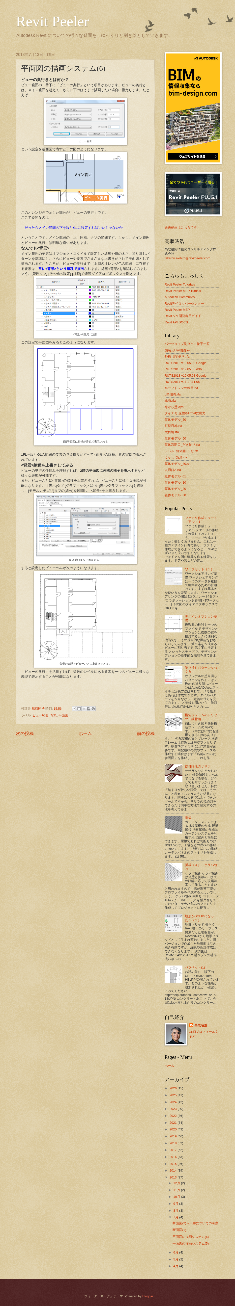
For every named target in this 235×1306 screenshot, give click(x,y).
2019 (173, 1136)
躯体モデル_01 (175, 476)
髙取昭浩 (200, 1025)
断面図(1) (179, 1230)
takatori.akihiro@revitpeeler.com (187, 258)
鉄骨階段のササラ (198, 766)
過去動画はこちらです (181, 227)
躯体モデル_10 (175, 482)
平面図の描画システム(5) (191, 1243)
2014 (173, 1170)
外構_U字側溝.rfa (177, 356)
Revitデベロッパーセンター (184, 303)
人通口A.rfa (173, 470)
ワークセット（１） (199, 569)
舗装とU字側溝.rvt (178, 350)
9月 (176, 1203)
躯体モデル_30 (175, 495)
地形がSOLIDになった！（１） (199, 918)
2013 (173, 1177)
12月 (177, 1183)
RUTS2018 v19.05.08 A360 (184, 369)
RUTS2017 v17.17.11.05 (182, 382)
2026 (173, 1088)
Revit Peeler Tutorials (180, 284)
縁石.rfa (170, 400)
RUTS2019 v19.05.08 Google (185, 363)
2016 (173, 1157)
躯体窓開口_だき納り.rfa (182, 444)
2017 (173, 1150)
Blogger (147, 1296)
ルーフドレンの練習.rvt (181, 388)
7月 (176, 1217)
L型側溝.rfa (173, 394)
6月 (176, 1252)
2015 (173, 1164)
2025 (173, 1095)
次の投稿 (25, 733)
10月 (177, 1197)
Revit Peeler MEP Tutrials (183, 291)
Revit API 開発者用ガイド (183, 316)
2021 (173, 1122)
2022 (173, 1116)
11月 (177, 1190)
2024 (173, 1102)
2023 (173, 1109)
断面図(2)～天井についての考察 (195, 1223)
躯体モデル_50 (175, 438)
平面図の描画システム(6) (191, 1237)
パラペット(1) (195, 967)
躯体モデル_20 (175, 489)
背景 (53, 715)
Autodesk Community (180, 297)
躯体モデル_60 (175, 419)
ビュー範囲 (40, 715)
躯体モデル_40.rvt (177, 464)
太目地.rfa (172, 432)
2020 (173, 1129)
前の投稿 (146, 733)
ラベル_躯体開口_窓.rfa (182, 451)
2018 (173, 1143)
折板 (188, 817)
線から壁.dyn (174, 407)
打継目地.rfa (173, 426)
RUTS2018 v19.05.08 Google (185, 375)
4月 (176, 1266)
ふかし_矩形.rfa (176, 457)
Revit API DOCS (176, 322)
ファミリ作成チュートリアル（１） (201, 519)
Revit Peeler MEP (177, 310)
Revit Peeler (52, 21)
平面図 (63, 715)
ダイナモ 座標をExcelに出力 (185, 413)
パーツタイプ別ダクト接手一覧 (187, 344)
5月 (176, 1259)
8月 (176, 1210)
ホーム (85, 733)
